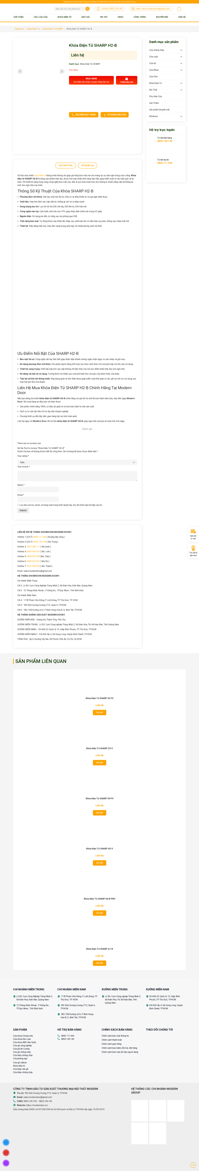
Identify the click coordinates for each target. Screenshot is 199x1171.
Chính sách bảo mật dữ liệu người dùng (120, 1052)
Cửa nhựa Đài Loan (22, 1039)
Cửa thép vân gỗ (20, 1069)
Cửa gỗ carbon (20, 1062)
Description (65, 165)
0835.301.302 (33, 561)
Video (120, 17)
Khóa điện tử (19, 1066)
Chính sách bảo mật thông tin (115, 1036)
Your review (23, 466)
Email (20, 495)
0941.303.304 (33, 566)
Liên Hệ (181, 17)
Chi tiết (99, 712)
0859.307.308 (33, 556)
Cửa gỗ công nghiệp (22, 1045)
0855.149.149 (39, 542)
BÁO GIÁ (86, 17)
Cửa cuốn (153, 56)
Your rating (23, 456)
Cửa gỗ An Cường (21, 1048)
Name (20, 485)
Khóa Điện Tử (64, 17)
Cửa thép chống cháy (23, 1055)
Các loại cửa (41, 17)
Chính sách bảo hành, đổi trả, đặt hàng (119, 1048)
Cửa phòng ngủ (20, 1058)
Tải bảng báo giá (114, 114)
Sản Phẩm (154, 103)
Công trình (140, 17)
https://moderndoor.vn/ (37, 1105)
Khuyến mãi (162, 17)
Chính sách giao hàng (111, 1044)
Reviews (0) (88, 165)
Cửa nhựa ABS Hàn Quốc (24, 1042)
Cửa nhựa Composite (23, 1036)
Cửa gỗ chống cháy (22, 1052)
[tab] (65, 166)
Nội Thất (153, 90)
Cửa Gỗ (152, 63)
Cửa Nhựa (153, 70)
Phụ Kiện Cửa (155, 96)
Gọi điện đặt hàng (84, 114)
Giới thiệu (19, 17)
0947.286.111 (33, 546)
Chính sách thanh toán (112, 1040)
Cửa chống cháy (156, 50)
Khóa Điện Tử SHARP (90, 64)
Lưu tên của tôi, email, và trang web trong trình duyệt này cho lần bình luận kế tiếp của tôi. (61, 505)
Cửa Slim (153, 76)
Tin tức (104, 17)
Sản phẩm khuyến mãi (159, 109)
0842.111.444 (39, 537)
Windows (153, 116)
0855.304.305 (33, 551)
